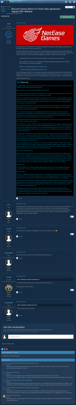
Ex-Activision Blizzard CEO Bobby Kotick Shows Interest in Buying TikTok (22, 387)
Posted (21, 23)
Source (24, 82)
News (20, 13)
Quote (20, 198)
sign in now (36, 329)
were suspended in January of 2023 (35, 51)
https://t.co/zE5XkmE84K (27, 66)
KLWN (8, 229)
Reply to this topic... (15, 336)
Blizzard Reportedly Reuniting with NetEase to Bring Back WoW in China (22, 363)
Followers (68, 7)
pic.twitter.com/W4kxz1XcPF (40, 66)
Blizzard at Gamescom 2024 (12, 372)
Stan (9, 397)
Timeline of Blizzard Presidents (13, 395)
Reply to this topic (67, 17)
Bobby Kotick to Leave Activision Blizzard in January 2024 (19, 380)
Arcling (8, 277)
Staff (9, 13)
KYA (8, 205)
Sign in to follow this (6, 6)
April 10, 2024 (43, 69)
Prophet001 (9, 253)
